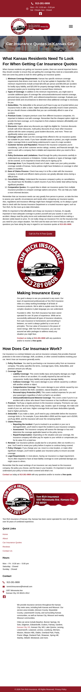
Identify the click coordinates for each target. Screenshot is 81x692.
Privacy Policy (60, 689)
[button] (40, 13)
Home (5, 534)
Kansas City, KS (23, 627)
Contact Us (7, 551)
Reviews (6, 547)
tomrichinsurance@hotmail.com (19, 586)
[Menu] (71, 26)
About (5, 538)
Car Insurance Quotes (12, 542)
